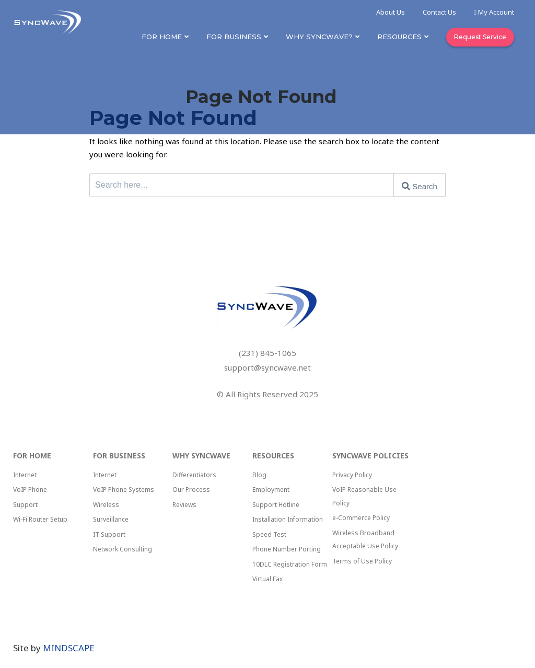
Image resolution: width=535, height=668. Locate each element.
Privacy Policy (352, 474)
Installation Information (287, 519)
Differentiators (194, 474)
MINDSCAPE (69, 648)
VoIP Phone (30, 489)
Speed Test (269, 534)
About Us (390, 12)
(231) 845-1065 (267, 353)
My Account (494, 12)
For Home (162, 36)
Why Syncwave (201, 455)
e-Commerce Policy (361, 517)
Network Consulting (122, 549)
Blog (259, 474)
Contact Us (439, 12)
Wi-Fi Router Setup (40, 519)
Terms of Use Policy (362, 561)
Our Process (191, 489)
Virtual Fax (267, 578)
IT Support (109, 534)
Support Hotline (275, 504)
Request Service (480, 37)
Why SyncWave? (319, 36)
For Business (233, 36)
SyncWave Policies (370, 455)
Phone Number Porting (286, 549)
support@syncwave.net (267, 367)
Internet (25, 474)
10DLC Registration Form (289, 564)
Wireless (106, 504)
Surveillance (111, 519)
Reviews (184, 504)
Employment (270, 489)
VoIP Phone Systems (123, 489)
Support (25, 504)
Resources (399, 36)
